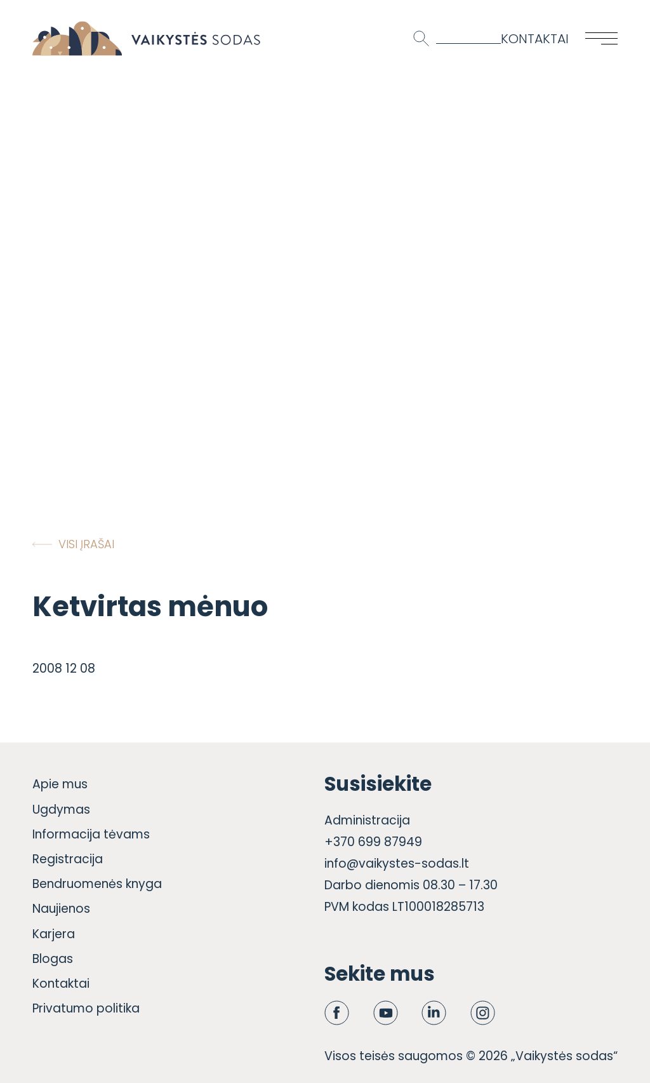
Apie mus (60, 784)
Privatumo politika (86, 1008)
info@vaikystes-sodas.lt (396, 863)
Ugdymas (61, 809)
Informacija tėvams (91, 834)
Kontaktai (535, 38)
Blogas (52, 958)
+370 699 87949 (373, 842)
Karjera (53, 934)
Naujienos (61, 908)
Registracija (67, 859)
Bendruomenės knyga (97, 883)
